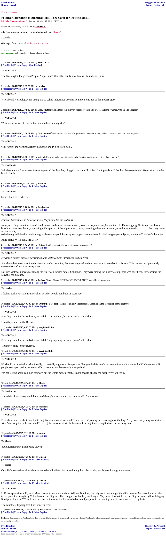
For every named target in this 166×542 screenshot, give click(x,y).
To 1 (31, 89)
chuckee (41, 86)
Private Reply (20, 65)
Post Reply (8, 65)
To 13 (31, 459)
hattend (41, 157)
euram (42, 433)
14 (2, 407)
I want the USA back (48, 304)
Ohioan (42, 457)
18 (2, 509)
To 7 (31, 409)
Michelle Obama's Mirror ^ (14, 21)
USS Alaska (43, 245)
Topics (149, 5)
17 (2, 480)
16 (2, 457)
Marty (42, 383)
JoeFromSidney (45, 280)
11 (2, 327)
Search (13, 5)
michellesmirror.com (37, 43)
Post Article (159, 5)
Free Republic (8, 2)
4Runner (42, 183)
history (57, 32)
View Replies (35, 65)
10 (2, 304)
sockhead (43, 407)
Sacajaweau (43, 207)
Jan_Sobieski (46, 509)
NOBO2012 (43, 62)
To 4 (31, 186)
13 (2, 383)
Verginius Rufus (46, 327)
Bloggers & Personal (155, 2)
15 (2, 433)
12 (2, 351)
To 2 (31, 306)
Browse (4, 5)
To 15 (31, 483)
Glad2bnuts (43, 110)
